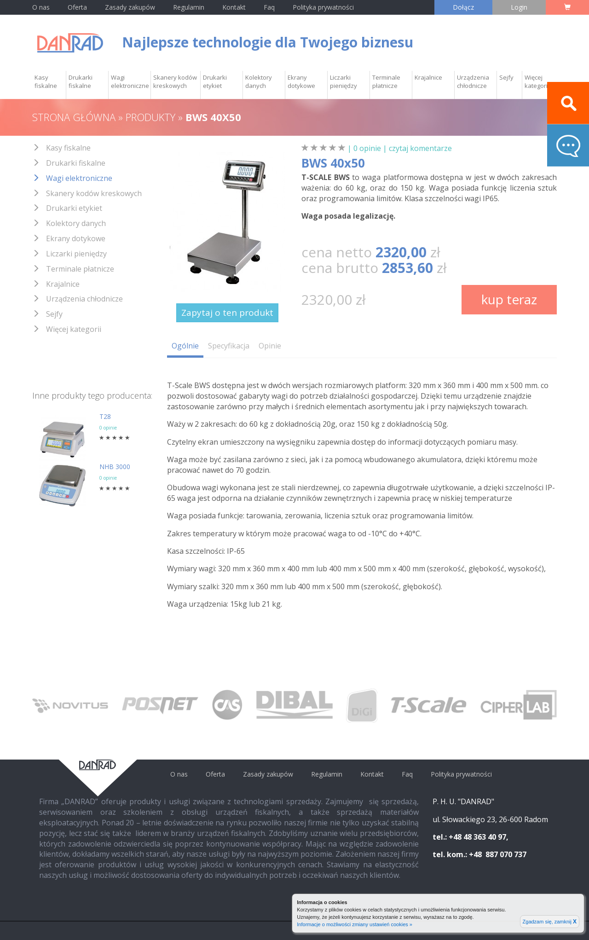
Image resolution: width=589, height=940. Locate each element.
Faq (269, 7)
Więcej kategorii (537, 81)
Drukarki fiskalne (80, 81)
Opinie (270, 346)
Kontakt (235, 7)
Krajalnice (428, 77)
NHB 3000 (114, 466)
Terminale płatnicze (386, 81)
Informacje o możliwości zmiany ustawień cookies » (354, 924)
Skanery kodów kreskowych (175, 81)
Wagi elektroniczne (130, 81)
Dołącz (463, 7)
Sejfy (506, 77)
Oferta (77, 7)
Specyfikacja (228, 346)
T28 (105, 416)
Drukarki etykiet (215, 81)
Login (519, 7)
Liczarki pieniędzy (343, 81)
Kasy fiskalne (46, 81)
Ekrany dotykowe (301, 81)
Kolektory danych (258, 81)
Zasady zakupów (130, 7)
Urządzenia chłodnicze (473, 81)
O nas (41, 7)
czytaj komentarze (420, 148)
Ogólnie (185, 346)
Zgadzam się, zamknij (550, 921)
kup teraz (509, 299)
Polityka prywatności (323, 7)
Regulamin (188, 7)
